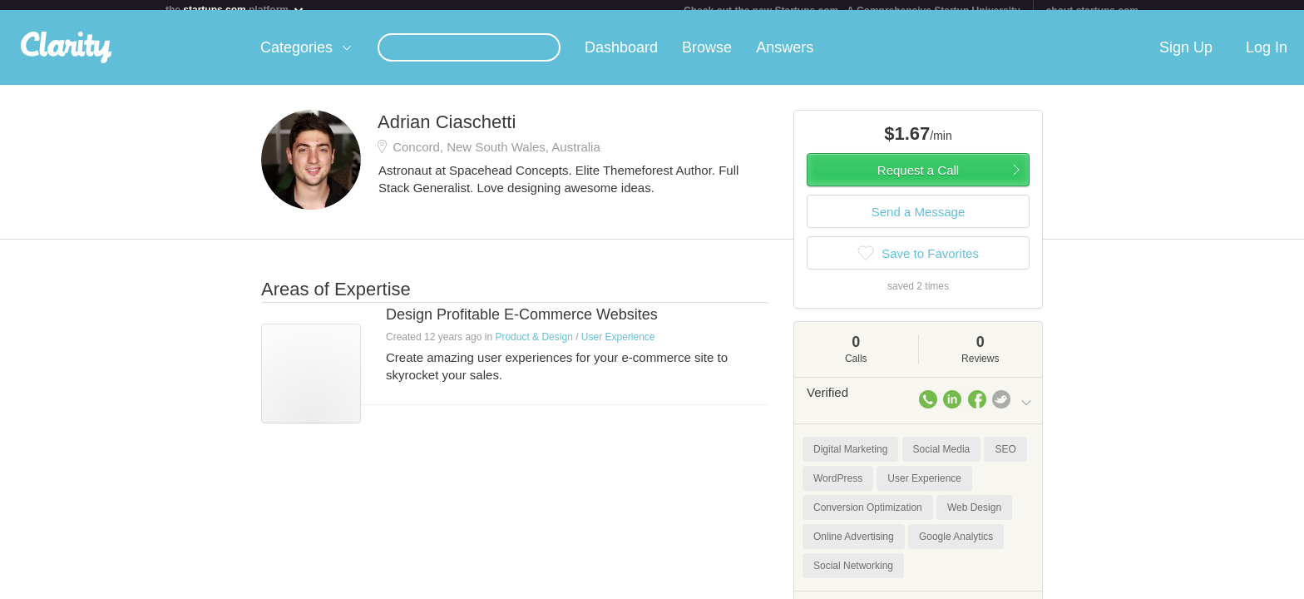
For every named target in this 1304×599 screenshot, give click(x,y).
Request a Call (918, 180)
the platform (235, 9)
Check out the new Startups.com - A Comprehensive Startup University (852, 11)
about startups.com (1092, 11)
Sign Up (1186, 57)
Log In (1266, 57)
